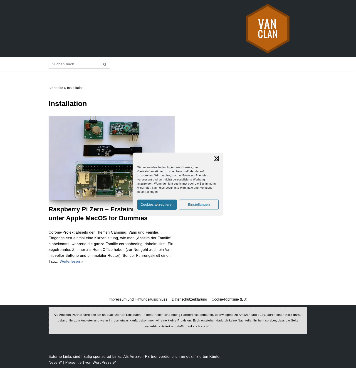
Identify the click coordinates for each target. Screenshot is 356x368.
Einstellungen (199, 204)
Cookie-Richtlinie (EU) (229, 299)
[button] (216, 158)
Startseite (56, 88)
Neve (55, 362)
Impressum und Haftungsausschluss (138, 299)
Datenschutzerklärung (189, 299)
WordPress (104, 362)
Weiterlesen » (71, 261)
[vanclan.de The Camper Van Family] (267, 28)
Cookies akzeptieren (157, 204)
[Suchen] (74, 64)
